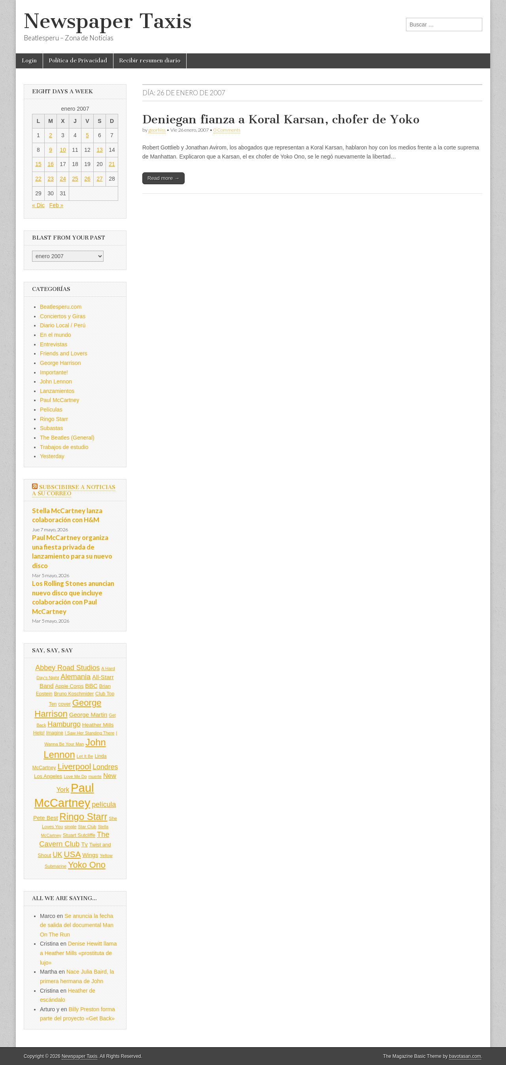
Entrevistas (53, 344)
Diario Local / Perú (62, 325)
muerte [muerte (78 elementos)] (95, 776)
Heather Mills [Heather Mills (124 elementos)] (98, 725)
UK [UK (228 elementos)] (57, 855)
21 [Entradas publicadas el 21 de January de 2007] (112, 164)
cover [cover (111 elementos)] (64, 704)
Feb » (56, 205)
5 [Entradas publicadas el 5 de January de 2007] (87, 135)
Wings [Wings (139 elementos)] (90, 855)
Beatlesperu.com (60, 307)
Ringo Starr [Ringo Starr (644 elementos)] (83, 816)
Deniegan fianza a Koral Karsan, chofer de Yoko (280, 119)
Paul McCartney (59, 400)
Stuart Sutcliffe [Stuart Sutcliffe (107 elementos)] (79, 835)
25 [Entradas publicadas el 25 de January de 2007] (75, 179)
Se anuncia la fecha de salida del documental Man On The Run (76, 925)
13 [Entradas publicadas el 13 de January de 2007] (99, 150)
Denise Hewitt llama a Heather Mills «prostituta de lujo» (78, 952)
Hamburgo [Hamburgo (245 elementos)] (64, 724)
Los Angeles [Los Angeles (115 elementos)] (48, 776)
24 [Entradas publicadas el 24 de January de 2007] (63, 179)
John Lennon (56, 381)
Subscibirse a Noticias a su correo (73, 490)
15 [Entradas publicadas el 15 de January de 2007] (38, 164)
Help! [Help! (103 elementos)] (39, 733)
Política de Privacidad (78, 60)
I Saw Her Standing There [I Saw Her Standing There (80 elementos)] (90, 733)
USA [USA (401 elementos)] (72, 854)
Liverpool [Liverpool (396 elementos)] (74, 766)
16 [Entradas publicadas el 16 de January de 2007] (50, 164)
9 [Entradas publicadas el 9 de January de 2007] (50, 150)
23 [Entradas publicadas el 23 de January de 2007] (50, 179)
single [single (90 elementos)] (70, 826)
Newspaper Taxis (108, 21)
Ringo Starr (54, 419)
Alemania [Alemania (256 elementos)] (75, 677)
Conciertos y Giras (62, 316)
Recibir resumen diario (149, 60)
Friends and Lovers (63, 353)
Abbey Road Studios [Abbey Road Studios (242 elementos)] (67, 668)
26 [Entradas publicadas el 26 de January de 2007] (87, 179)
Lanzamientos (57, 391)
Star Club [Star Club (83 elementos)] (87, 826)
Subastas (51, 428)
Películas (51, 409)
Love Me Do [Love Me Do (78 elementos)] (75, 776)
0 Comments (226, 130)
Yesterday (52, 456)
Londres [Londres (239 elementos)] (105, 767)
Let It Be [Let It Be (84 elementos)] (85, 756)
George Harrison (60, 363)
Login (29, 60)
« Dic (38, 205)
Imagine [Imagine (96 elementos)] (54, 733)
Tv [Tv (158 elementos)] (84, 844)
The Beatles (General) (67, 437)
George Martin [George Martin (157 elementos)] (88, 714)
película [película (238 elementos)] (104, 804)
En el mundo (55, 335)
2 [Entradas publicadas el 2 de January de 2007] (50, 135)
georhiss (157, 130)
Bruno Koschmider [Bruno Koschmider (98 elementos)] (74, 694)
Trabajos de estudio (64, 447)
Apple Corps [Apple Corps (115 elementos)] (69, 686)
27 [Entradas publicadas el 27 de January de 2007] (99, 179)
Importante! (54, 372)
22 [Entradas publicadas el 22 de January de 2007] (38, 179)
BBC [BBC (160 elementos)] (91, 685)
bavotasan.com (465, 1056)
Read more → (163, 178)
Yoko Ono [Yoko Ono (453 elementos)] (87, 865)
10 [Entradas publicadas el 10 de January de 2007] (63, 150)
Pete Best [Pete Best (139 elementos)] (45, 818)
